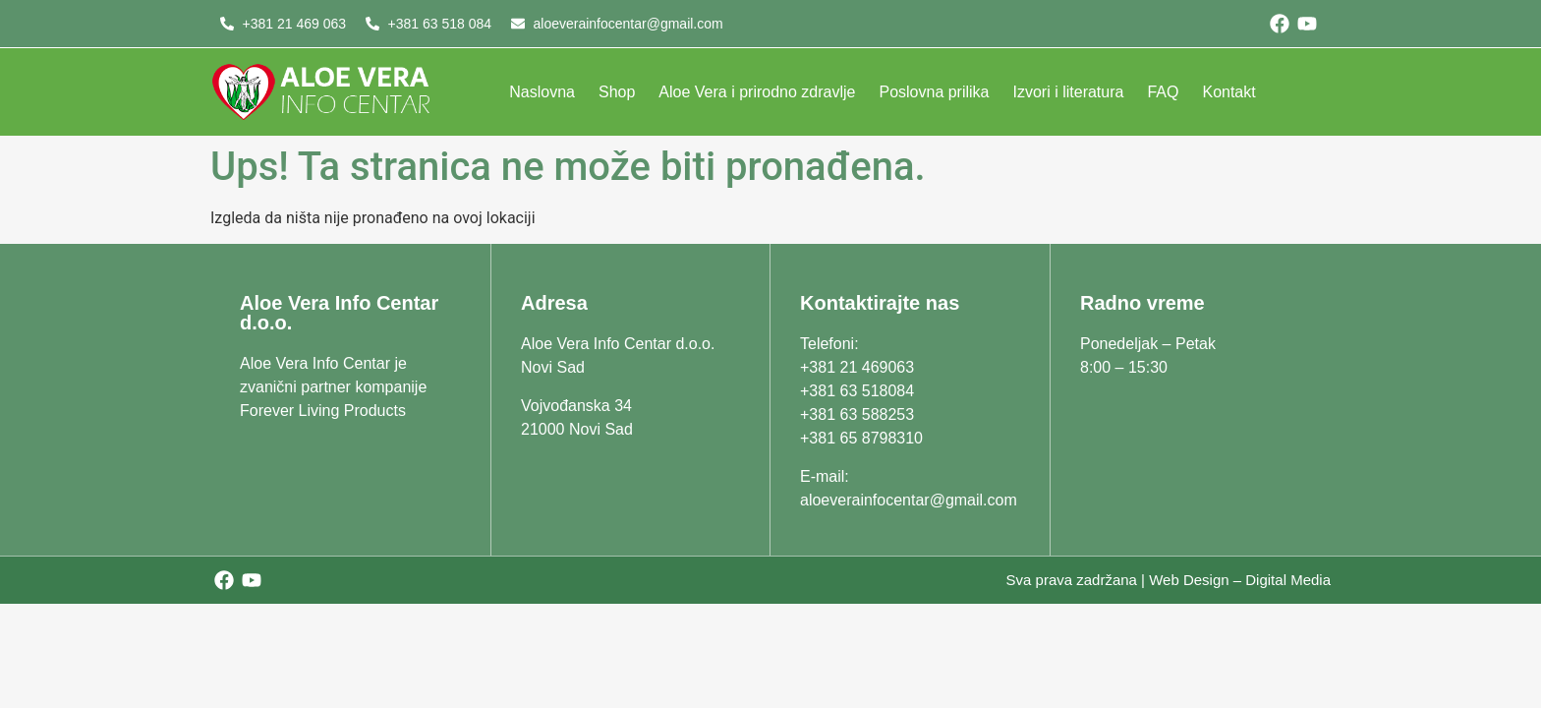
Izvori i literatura (1068, 92)
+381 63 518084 (857, 391)
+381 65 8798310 (861, 438)
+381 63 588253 (857, 414)
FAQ (1162, 92)
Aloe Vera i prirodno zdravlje (756, 92)
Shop (617, 92)
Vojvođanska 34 (576, 405)
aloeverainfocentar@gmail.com (908, 500)
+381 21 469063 (857, 367)
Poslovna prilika (934, 92)
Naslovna (542, 92)
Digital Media (1288, 579)
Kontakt (1228, 92)
